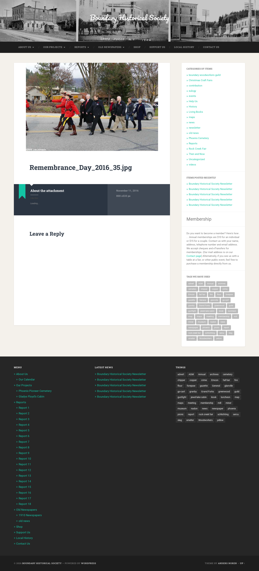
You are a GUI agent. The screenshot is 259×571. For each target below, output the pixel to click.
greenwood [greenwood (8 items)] (219, 305)
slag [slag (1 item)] (230, 333)
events (192, 96)
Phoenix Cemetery (199, 138)
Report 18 (25, 504)
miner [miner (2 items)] (190, 322)
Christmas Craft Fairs (200, 80)
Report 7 (24, 441)
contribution (195, 85)
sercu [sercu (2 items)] (221, 333)
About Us (24, 47)
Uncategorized (197, 159)
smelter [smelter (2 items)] (191, 338)
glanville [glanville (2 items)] (214, 300)
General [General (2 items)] (202, 300)
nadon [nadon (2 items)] (213, 322)
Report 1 (24, 408)
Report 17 (25, 498)
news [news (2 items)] (223, 322)
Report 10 (25, 458)
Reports (80, 47)
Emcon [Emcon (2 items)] (191, 295)
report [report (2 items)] (226, 327)
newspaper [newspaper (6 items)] (193, 327)
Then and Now (197, 154)
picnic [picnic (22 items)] (216, 327)
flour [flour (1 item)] (219, 295)
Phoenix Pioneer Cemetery (35, 391)
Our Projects (52, 47)
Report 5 (24, 430)
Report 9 (24, 453)
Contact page (193, 256)
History (193, 106)
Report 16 (25, 492)
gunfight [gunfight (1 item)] (192, 311)
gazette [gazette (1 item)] (191, 300)
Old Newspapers (109, 47)
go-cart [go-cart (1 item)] (225, 300)
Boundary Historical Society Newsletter (210, 183)
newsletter (194, 127)
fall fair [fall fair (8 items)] (202, 295)
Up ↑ (242, 563)
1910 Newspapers (30, 515)
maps (192, 117)
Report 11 (25, 464)
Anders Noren (227, 563)
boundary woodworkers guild (205, 75)
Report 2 (24, 413)
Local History (184, 47)
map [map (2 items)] (190, 316)
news (192, 122)
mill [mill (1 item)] (235, 316)
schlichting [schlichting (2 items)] (210, 333)
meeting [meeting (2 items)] (210, 316)
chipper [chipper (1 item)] (204, 289)
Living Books (196, 112)
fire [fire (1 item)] (211, 295)
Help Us (193, 101)
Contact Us (211, 47)
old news (194, 133)
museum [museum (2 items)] (202, 322)
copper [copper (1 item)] (215, 289)
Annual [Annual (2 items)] (210, 283)
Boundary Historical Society (129, 17)
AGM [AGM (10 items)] (200, 283)
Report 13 (25, 475)
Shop (137, 47)
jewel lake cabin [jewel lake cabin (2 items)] (207, 311)
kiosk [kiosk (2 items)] (221, 311)
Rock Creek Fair (197, 148)
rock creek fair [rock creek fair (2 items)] (194, 333)
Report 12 (25, 470)
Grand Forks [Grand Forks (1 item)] (204, 305)
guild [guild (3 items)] (231, 305)
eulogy (192, 90)
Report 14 (25, 481)
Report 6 (24, 436)
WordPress (88, 563)
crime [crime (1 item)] (224, 289)
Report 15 (25, 487)
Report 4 (24, 424)
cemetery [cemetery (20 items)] (192, 289)
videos (192, 164)
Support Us (157, 47)
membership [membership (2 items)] (223, 316)
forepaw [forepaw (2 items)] (229, 295)
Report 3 (24, 419)
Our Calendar (27, 379)
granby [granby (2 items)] (191, 305)
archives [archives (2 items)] (221, 283)
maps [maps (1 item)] (199, 316)
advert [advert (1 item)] (191, 283)
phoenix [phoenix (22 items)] (206, 327)
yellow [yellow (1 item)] (219, 338)
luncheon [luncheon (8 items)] (232, 311)
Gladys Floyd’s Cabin (31, 396)
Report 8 (24, 447)
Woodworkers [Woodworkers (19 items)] (205, 338)
